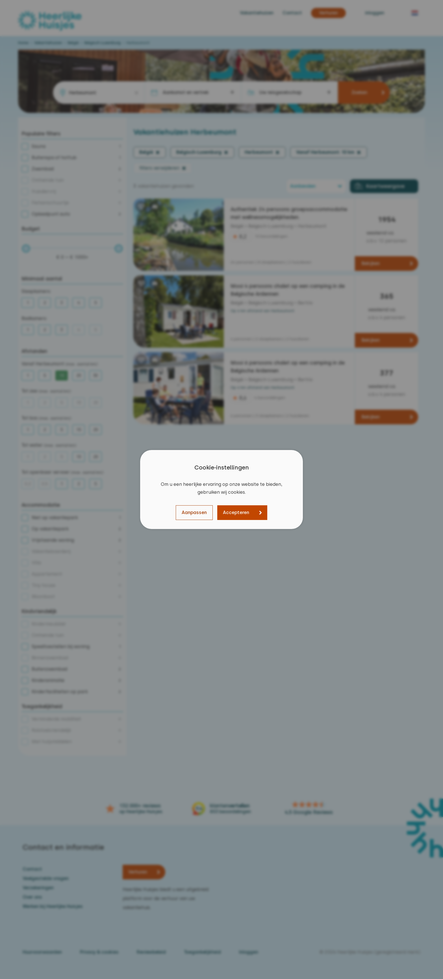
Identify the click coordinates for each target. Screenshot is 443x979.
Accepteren (236, 512)
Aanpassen (194, 512)
